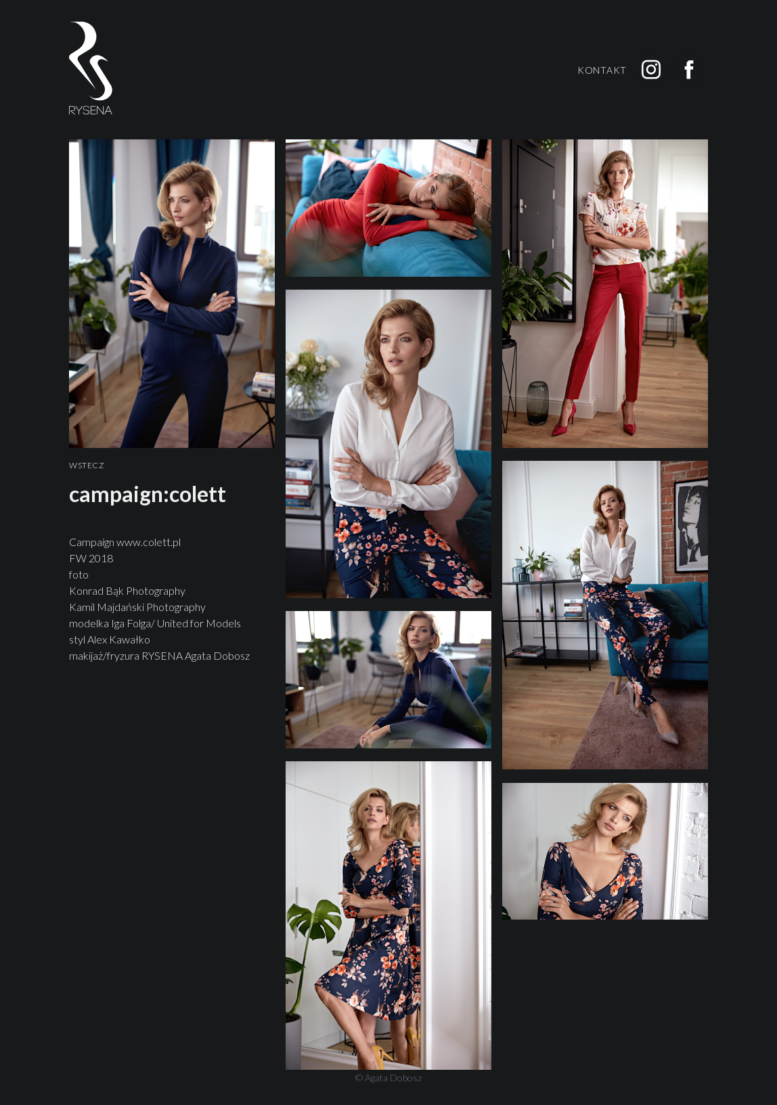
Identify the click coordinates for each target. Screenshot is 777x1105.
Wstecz (87, 465)
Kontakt (602, 70)
